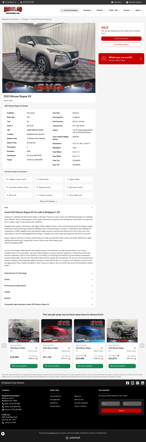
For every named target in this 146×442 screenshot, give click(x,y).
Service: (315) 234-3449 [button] (12, 409)
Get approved (55, 400)
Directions (54, 403)
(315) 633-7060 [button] (27, 2)
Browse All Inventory (121, 38)
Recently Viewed (133, 2)
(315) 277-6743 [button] (9, 422)
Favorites (116, 2)
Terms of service (80, 406)
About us (77, 396)
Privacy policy (55, 406)
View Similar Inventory (121, 44)
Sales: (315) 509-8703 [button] (11, 406)
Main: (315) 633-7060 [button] (11, 403)
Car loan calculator (81, 403)
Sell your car (78, 400)
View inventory (55, 396)
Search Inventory (70, 10)
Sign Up (121, 410)
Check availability (19, 366)
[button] (10, 2)
